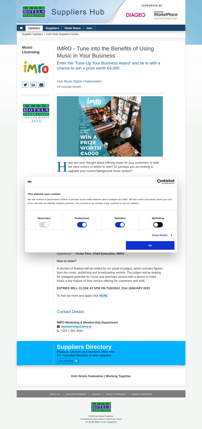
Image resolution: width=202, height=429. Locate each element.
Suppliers (52, 28)
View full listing (68, 361)
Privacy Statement (116, 394)
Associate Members (75, 394)
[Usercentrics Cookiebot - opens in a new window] (159, 181)
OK (150, 245)
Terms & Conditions (141, 394)
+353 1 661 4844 (72, 330)
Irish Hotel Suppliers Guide (62, 34)
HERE (103, 295)
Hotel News (73, 28)
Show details (160, 235)
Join (89, 28)
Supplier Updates (32, 34)
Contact (96, 394)
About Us (55, 394)
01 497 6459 (94, 422)
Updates (34, 28)
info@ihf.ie (112, 422)
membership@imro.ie (76, 326)
